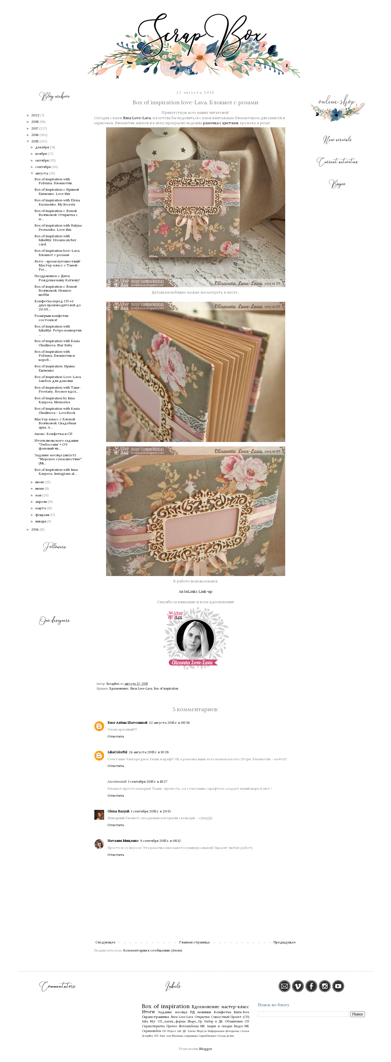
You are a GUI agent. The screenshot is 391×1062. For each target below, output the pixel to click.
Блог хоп (165, 1036)
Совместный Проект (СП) (230, 1017)
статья (244, 1031)
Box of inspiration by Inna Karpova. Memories (54, 400)
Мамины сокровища (185, 1036)
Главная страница (194, 942)
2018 (35, 121)
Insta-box (241, 1012)
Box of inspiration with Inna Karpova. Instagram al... (56, 471)
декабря (42, 147)
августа (42, 173)
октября (42, 160)
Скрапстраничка (155, 1017)
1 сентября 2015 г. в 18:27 (147, 781)
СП (247, 1021)
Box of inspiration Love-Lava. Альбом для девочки (58, 379)
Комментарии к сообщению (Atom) (152, 950)
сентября (43, 167)
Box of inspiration (166, 688)
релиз (230, 1036)
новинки (204, 1012)
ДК (184, 1031)
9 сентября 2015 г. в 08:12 (160, 840)
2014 (35, 529)
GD (164, 1031)
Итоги (148, 1011)
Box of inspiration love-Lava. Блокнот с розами (57, 252)
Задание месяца (172, 1012)
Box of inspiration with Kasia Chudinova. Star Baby (57, 343)
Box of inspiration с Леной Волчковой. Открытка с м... (56, 215)
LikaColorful (117, 752)
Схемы (221, 1036)
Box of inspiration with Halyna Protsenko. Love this (58, 227)
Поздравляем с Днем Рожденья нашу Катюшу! (57, 278)
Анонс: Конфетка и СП (53, 434)
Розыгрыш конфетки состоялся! (51, 318)
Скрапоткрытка (153, 1026)
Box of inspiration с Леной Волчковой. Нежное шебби (55, 290)
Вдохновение (118, 688)
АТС (156, 1036)
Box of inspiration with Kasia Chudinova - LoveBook (57, 410)
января (41, 521)
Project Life (174, 1031)
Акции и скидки (219, 1026)
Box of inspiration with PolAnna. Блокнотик (53, 181)
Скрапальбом (151, 1031)
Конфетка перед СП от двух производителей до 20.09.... (57, 305)
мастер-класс (235, 1006)
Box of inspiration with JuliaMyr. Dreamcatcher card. (55, 240)
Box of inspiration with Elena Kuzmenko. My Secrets (57, 202)
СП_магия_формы (172, 1021)
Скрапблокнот (208, 1036)
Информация (216, 1031)
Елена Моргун (197, 1031)
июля (40, 482)
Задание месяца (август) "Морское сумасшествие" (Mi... (58, 459)
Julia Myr (149, 1021)
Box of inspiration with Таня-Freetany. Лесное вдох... (57, 389)
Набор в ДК (213, 1021)
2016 (35, 135)
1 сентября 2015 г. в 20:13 (151, 811)
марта (41, 508)
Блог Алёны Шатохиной (127, 722)
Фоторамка (232, 1031)
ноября (41, 153)
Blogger (205, 1049)
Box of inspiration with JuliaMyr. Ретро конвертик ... (58, 330)
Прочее (172, 1026)
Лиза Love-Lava (137, 118)
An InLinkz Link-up (195, 591)
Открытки (202, 1017)
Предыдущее (284, 942)
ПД (192, 1012)
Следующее (105, 942)
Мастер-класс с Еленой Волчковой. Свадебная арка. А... (55, 423)
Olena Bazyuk (118, 811)
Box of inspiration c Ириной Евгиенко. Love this (56, 191)
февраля (42, 515)
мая (38, 495)
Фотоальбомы (189, 1026)
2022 (35, 115)
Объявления (234, 1021)
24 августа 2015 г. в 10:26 (149, 752)
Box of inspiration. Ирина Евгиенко (54, 368)
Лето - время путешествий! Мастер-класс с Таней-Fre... (57, 265)
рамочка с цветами (220, 123)
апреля (41, 501)
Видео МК (241, 1026)
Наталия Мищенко (123, 840)
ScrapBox (147, 1036)
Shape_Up (195, 1021)
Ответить (115, 736)
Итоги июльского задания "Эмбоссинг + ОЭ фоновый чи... (56, 444)
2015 (35, 141)
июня (40, 488)
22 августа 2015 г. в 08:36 (169, 722)
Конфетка (222, 1012)
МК (202, 1026)
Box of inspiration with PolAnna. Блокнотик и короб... (54, 355)
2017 (35, 128)
